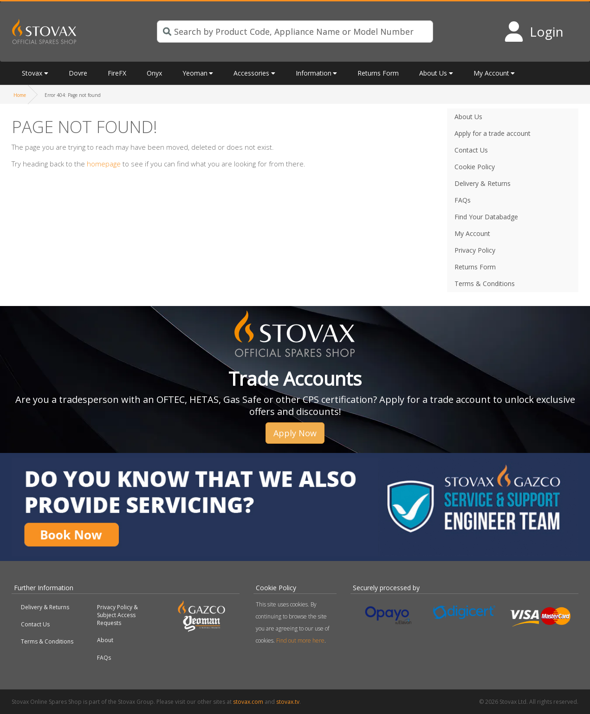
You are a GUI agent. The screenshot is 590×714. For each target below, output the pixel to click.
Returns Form (378, 73)
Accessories (251, 73)
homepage (104, 163)
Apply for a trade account (492, 133)
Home (19, 95)
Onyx (154, 73)
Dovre (78, 73)
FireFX (117, 73)
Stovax (32, 73)
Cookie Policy (474, 166)
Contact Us (471, 150)
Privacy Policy (474, 250)
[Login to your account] (533, 31)
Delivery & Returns (482, 183)
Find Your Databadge (486, 216)
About (105, 640)
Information (313, 73)
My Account (491, 73)
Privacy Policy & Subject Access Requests (117, 615)
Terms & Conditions (484, 283)
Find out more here (300, 640)
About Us (433, 73)
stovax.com (248, 702)
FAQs (462, 200)
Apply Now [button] (295, 433)
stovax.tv (287, 702)
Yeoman (194, 73)
